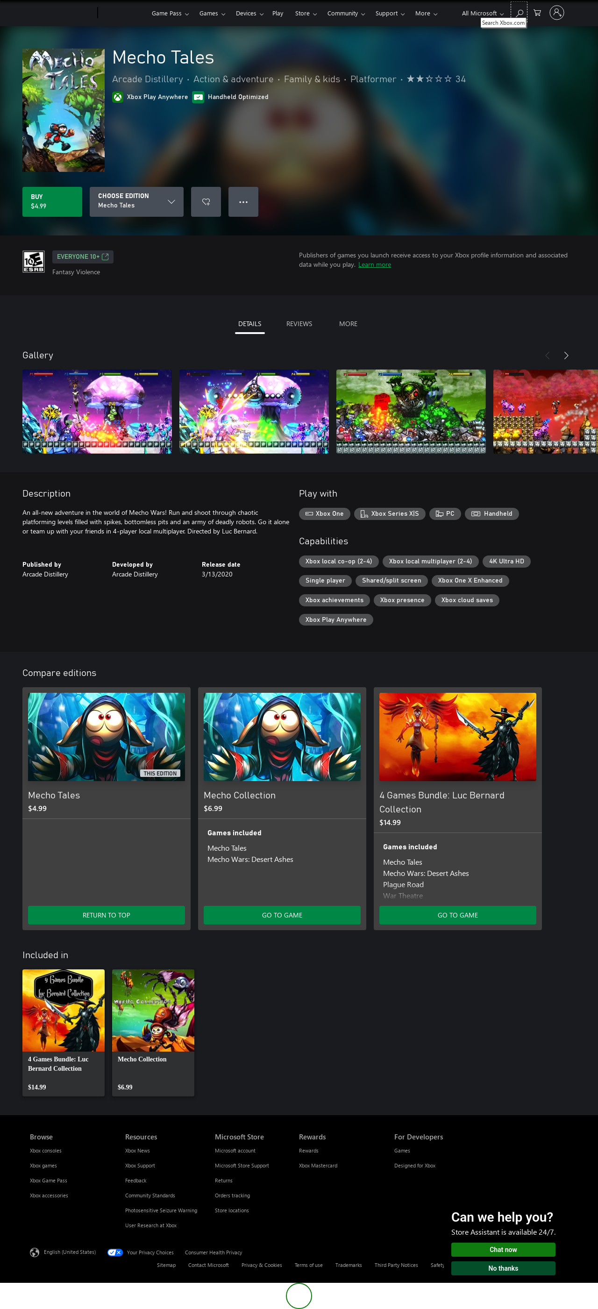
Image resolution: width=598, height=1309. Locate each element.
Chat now (503, 1249)
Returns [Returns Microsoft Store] (224, 1180)
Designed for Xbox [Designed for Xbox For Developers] (414, 1165)
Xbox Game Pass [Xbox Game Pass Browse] (48, 1180)
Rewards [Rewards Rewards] (309, 1150)
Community (342, 13)
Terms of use (309, 1265)
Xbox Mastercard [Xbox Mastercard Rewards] (318, 1165)
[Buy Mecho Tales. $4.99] (52, 202)
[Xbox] (123, 13)
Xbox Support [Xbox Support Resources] (140, 1165)
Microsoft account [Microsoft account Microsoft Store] (235, 1150)
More (422, 13)
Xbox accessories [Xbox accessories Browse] (49, 1195)
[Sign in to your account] (557, 12)
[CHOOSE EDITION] (137, 202)
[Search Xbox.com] (519, 11)
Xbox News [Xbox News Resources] (137, 1150)
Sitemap (166, 1265)
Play (277, 13)
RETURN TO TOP (106, 915)
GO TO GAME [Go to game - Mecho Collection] (282, 915)
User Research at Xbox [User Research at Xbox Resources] (151, 1225)
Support (387, 13)
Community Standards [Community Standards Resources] (150, 1195)
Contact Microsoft (208, 1265)
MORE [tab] (348, 323)
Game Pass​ (167, 13)
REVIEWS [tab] (299, 323)
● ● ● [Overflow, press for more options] (243, 201)
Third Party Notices (396, 1265)
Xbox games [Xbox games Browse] (43, 1165)
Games (208, 13)
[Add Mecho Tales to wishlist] (206, 202)
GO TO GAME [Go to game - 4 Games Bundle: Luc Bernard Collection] (458, 915)
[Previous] (547, 355)
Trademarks (348, 1265)
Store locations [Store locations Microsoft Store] (232, 1210)
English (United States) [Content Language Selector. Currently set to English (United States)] (70, 1252)
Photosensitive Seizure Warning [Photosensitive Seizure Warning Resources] (161, 1210)
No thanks (504, 1268)
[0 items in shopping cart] (537, 12)
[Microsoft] (62, 13)
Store (302, 13)
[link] (63, 1032)
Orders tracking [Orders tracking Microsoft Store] (232, 1195)
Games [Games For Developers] (402, 1150)
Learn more (374, 264)
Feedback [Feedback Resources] (135, 1180)
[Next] (566, 355)
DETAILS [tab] (249, 323)
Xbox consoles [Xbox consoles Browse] (46, 1150)
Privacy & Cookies (262, 1265)
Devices (246, 13)
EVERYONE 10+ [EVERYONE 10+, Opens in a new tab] (83, 257)
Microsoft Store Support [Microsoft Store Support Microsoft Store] (242, 1165)
